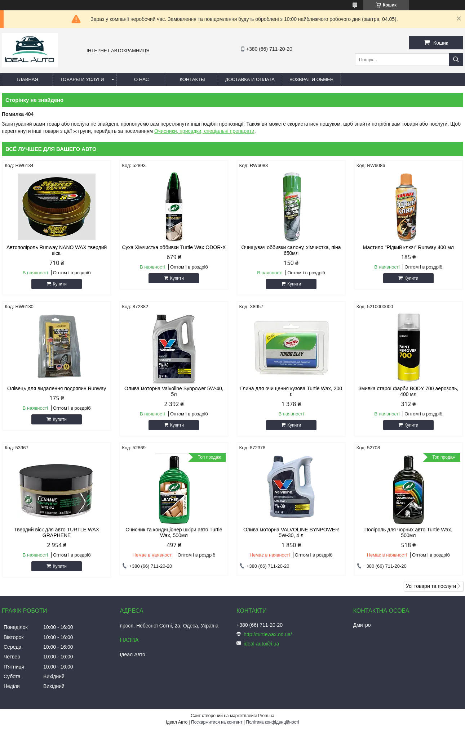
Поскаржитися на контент (216, 722)
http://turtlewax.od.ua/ (268, 634)
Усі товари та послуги (431, 586)
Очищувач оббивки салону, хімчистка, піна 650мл (291, 250)
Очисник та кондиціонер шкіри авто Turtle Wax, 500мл (173, 532)
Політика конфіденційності (272, 722)
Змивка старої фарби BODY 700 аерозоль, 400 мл (408, 391)
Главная (27, 79)
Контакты (192, 79)
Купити (59, 284)
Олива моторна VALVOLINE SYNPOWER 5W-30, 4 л (291, 532)
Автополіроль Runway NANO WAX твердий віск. (56, 250)
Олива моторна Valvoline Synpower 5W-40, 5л (173, 391)
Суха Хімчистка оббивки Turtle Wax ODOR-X (174, 247)
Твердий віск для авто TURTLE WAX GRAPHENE (56, 532)
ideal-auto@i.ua (261, 644)
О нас (141, 79)
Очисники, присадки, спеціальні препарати (204, 131)
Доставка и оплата (250, 79)
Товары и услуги (82, 79)
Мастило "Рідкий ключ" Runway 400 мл (408, 247)
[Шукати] (456, 59)
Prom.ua (266, 715)
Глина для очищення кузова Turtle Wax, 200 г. (291, 391)
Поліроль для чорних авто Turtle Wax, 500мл (408, 532)
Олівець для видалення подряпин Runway (56, 388)
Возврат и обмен (311, 79)
